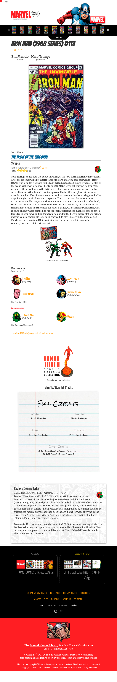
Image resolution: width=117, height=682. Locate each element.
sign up (42, 618)
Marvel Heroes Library (44, 658)
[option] (15, 30)
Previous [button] (9, 30)
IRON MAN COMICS (69, 606)
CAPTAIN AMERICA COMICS (37, 606)
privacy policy (52, 618)
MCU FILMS (55, 612)
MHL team (66, 671)
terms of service (63, 618)
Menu (6, 1)
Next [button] (108, 30)
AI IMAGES (37, 612)
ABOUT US (67, 612)
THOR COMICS (85, 606)
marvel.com (74, 618)
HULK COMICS (55, 606)
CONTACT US (78, 612)
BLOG (46, 612)
